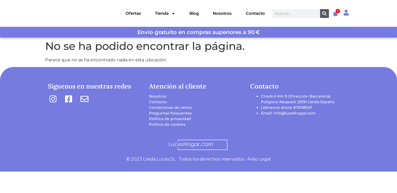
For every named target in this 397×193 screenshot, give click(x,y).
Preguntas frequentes (170, 113)
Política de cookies (167, 124)
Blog (194, 13)
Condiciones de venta (170, 107)
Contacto (255, 13)
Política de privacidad (170, 118)
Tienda (165, 13)
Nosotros (222, 13)
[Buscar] (324, 13)
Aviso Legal (259, 159)
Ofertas (133, 13)
